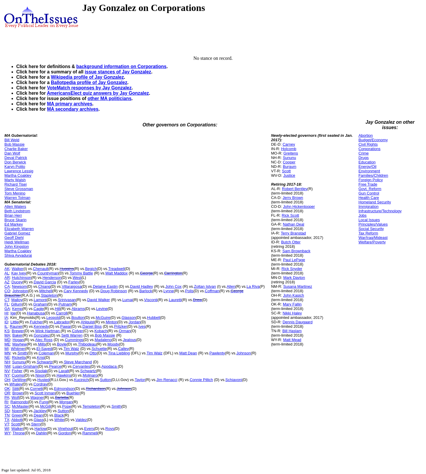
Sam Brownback (297, 251)
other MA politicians (109, 98)
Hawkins (64, 375)
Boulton (77, 317)
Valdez (81, 419)
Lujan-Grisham (25, 366)
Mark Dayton (294, 277)
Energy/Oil (368, 166)
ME (7, 344)
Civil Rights (368, 144)
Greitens (290, 153)
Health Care (369, 197)
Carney (289, 144)
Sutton (105, 379)
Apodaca (109, 366)
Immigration (369, 206)
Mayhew (19, 344)
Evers (89, 428)
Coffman (212, 291)
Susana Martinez (297, 286)
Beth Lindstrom (17, 211)
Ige (13, 313)
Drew (197, 300)
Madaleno (103, 340)
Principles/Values (373, 224)
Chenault (40, 268)
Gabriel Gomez (17, 233)
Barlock (145, 291)
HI (6, 313)
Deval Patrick (15, 157)
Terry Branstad (293, 233)
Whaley (15, 384)
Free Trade (368, 184)
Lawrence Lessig (18, 171)
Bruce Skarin (15, 220)
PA (6, 397)
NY (6, 375)
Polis (189, 291)
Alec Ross (44, 340)
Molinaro (90, 375)
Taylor (140, 379)
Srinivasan (67, 300)
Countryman (47, 273)
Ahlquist (87, 322)
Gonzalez (42, 335)
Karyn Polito (14, 166)
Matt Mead (292, 340)
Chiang (44, 286)
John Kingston (16, 246)
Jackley (39, 411)
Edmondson (64, 388)
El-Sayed (44, 348)
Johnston (20, 291)
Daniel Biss (92, 326)
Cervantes (81, 366)
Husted (43, 379)
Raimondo (19, 402)
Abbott (16, 419)
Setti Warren (72, 335)
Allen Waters (15, 206)
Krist (41, 357)
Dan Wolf (12, 153)
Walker (18, 268)
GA (7, 308)
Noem (17, 411)
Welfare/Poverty (372, 242)
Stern (35, 424)
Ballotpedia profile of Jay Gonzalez (89, 82)
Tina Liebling (119, 353)
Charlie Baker (16, 149)
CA (7, 286)
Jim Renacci (167, 379)
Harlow (40, 428)
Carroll (61, 313)
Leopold (53, 317)
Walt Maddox (116, 273)
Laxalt (64, 371)
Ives (142, 326)
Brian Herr (13, 215)
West (77, 277)
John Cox (173, 286)
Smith (22, 353)
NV (7, 371)
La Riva (252, 286)
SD (7, 411)
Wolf (15, 397)
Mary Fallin (292, 304)
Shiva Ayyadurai (18, 255)
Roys (109, 428)
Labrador (62, 322)
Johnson (243, 353)
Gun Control (369, 193)
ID (6, 322)
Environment (369, 171)
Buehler (73, 393)
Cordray (40, 384)
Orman (125, 331)
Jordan (135, 322)
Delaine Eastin (105, 286)
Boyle (62, 344)
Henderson (52, 277)
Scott (15, 424)
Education (367, 162)
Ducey (17, 282)
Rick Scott (290, 215)
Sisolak (41, 371)
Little (14, 322)
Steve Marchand (78, 362)
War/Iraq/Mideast (373, 237)
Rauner (16, 326)
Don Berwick (15, 162)
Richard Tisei (15, 184)
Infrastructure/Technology (380, 211)
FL (6, 304)
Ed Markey (13, 224)
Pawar (65, 326)
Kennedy (41, 326)
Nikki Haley (292, 313)
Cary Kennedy (76, 291)
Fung (43, 402)
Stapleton (49, 295)
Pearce (55, 366)
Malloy (16, 300)
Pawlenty (217, 353)
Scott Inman (45, 393)
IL (6, 326)
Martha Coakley (17, 175)
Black (59, 415)
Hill (57, 308)
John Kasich (293, 295)
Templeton (91, 406)
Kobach (100, 331)
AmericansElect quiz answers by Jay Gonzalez (98, 93)
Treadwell (116, 268)
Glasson (129, 317)
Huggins (67, 268)
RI (6, 402)
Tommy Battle (81, 273)
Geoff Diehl (14, 237)
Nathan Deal (293, 224)
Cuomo (18, 375)
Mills (42, 344)
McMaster (20, 406)
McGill (45, 406)
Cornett (36, 388)
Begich (91, 268)
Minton (111, 322)
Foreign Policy (371, 180)
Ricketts (18, 357)
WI (6, 428)
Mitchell (45, 291)
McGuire (103, 317)
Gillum (16, 304)
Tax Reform (368, 233)
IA (6, 317)
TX (6, 419)
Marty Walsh (15, 180)
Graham (40, 304)
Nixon (40, 375)
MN (7, 353)
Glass (38, 419)
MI (6, 348)
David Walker (98, 300)
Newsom (19, 286)
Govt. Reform (370, 189)
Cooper (289, 162)
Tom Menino (14, 193)
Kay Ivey (18, 273)
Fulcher (36, 322)
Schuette (99, 348)
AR (7, 277)
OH (7, 379)
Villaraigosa (72, 286)
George (146, 273)
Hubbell (153, 317)
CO (7, 291)
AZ (6, 282)
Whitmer (18, 348)
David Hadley (141, 286)
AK (6, 268)
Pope (66, 406)
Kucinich (81, 379)
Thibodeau (87, 344)
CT (6, 300)
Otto (93, 353)
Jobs (363, 215)
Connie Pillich (201, 379)
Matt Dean (188, 353)
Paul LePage (294, 260)
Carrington (173, 273)
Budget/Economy (373, 140)
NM (7, 366)
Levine (101, 308)
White (59, 419)
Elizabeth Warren (19, 228)
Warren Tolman (17, 197)
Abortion (366, 135)
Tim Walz (71, 348)
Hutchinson (21, 277)
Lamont (40, 300)
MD (7, 340)
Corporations (369, 149)
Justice (289, 175)
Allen (231, 286)
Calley (123, 348)
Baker (17, 335)
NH (7, 362)
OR (7, 393)
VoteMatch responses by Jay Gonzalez (89, 87)
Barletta (61, 397)
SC (7, 406)
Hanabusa (36, 313)
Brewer (18, 331)
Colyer (77, 331)
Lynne (169, 291)
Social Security (371, 228)
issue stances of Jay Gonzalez (118, 71)
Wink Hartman (48, 331)
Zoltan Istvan (205, 286)
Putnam (65, 304)
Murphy (71, 353)
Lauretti (175, 300)
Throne (18, 433)
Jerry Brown (293, 197)
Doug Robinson (113, 291)
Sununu (18, 362)
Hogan (18, 340)
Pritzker (120, 326)
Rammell (90, 433)
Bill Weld (11, 140)
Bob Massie (14, 144)
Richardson (95, 388)
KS (6, 331)
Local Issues (369, 220)
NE (7, 357)
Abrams (78, 308)
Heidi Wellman (16, 242)
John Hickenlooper (299, 206)
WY (7, 433)
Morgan (65, 402)
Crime (364, 153)
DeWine (19, 379)
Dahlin (41, 433)
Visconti (150, 300)
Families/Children (373, 175)
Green (17, 415)
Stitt (15, 388)
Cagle (38, 308)
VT (6, 424)
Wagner (37, 397)
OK (7, 388)
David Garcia (45, 282)
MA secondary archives (73, 109)
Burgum (289, 166)
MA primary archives (69, 103)
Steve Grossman (18, 189)
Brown (17, 393)
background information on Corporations (121, 66)
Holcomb (288, 149)
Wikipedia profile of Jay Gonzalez (87, 77)
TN (6, 415)
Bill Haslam (292, 331)
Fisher (17, 371)
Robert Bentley (294, 189)
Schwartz (44, 362)
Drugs (364, 157)
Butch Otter (291, 242)
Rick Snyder (292, 268)
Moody (113, 344)
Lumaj (127, 300)
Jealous (129, 340)
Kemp (17, 308)
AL (6, 273)
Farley (73, 282)
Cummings (74, 340)
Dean (38, 415)
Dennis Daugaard (297, 322)
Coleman (46, 353)
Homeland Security (375, 202)
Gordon (64, 433)
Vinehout (65, 428)
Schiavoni (233, 379)
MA (7, 335)
